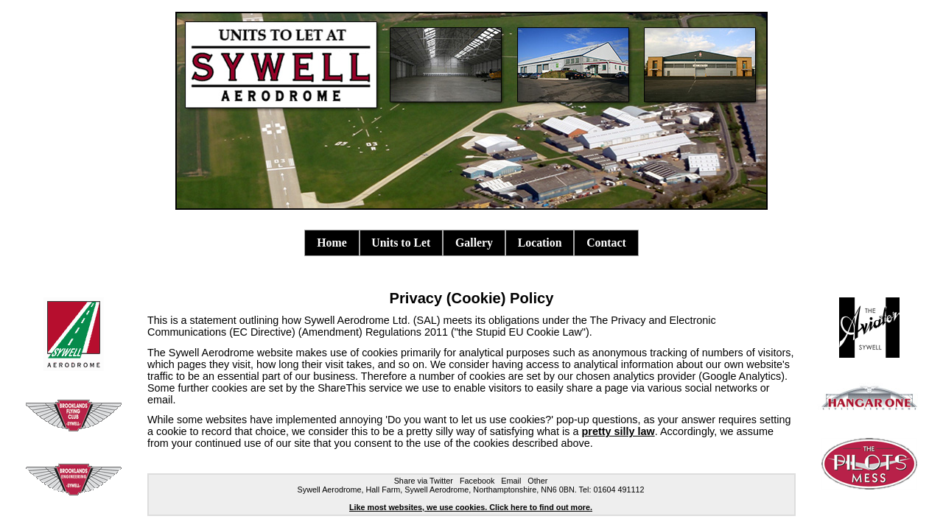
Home (331, 242)
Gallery (474, 242)
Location (540, 242)
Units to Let (400, 242)
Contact (606, 242)
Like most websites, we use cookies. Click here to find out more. (470, 507)
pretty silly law (618, 431)
